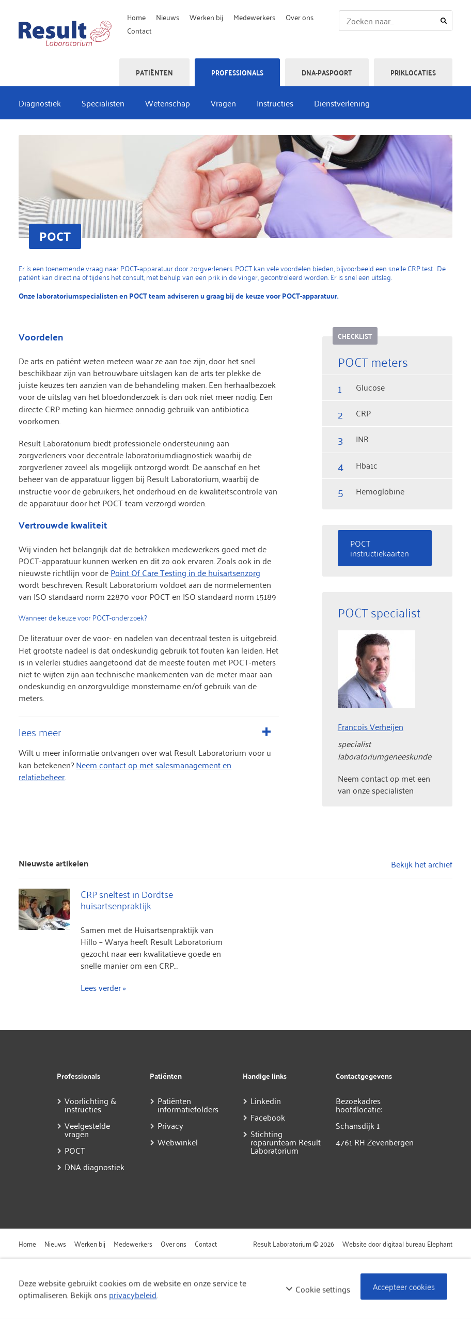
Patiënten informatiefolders (188, 1104)
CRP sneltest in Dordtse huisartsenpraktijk (127, 900)
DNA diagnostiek (94, 1166)
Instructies (275, 103)
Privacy (170, 1125)
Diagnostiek (40, 103)
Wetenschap (167, 103)
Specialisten (103, 103)
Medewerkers (254, 16)
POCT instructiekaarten (379, 548)
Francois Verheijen (370, 727)
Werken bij (206, 16)
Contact (139, 30)
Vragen (223, 103)
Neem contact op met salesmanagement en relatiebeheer (125, 770)
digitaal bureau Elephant (417, 1243)
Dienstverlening (342, 103)
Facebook (267, 1117)
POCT (75, 1150)
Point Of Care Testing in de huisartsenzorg (185, 572)
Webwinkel (178, 1142)
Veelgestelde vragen (87, 1129)
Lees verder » (103, 987)
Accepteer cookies (404, 1286)
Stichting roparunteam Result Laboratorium (285, 1141)
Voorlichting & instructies (90, 1104)
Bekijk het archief (421, 864)
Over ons (299, 16)
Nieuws (167, 16)
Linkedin (265, 1100)
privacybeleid (132, 1294)
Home (136, 16)
